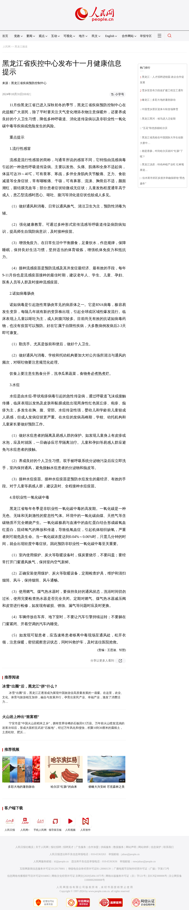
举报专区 (146, 36)
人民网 (7, 46)
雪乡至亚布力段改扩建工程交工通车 (162, 90)
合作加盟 (93, 847)
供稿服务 (106, 847)
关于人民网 (42, 847)
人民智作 (85, 823)
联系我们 (168, 847)
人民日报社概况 (24, 847)
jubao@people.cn (130, 854)
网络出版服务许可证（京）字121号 (126, 876)
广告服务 (81, 847)
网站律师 (143, 847)
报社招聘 (56, 847)
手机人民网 (40, 823)
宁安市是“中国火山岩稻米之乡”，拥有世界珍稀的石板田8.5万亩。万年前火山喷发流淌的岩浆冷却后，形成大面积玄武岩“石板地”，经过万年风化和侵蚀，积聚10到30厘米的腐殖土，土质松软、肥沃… (63, 728)
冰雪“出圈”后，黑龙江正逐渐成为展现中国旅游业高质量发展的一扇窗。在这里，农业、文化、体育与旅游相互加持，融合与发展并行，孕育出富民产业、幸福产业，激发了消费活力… (63, 697)
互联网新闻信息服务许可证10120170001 (42, 868)
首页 (5, 36)
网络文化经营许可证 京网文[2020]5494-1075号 (78, 876)
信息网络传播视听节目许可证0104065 (28, 876)
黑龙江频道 (21, 46)
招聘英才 (68, 847)
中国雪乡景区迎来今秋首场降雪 (160, 109)
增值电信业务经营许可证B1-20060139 (89, 868)
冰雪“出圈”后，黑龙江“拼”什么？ (30, 686)
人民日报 (9, 823)
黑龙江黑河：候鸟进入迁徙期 (159, 118)
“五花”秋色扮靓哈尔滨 (154, 128)
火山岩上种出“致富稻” (20, 717)
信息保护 (156, 847)
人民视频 (70, 823)
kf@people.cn (61, 861)
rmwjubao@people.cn (144, 861)
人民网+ (24, 823)
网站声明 (131, 847)
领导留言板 (55, 823)
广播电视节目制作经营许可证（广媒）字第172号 (141, 868)
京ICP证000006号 (157, 876)
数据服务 (118, 847)
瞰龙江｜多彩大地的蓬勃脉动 (159, 99)
